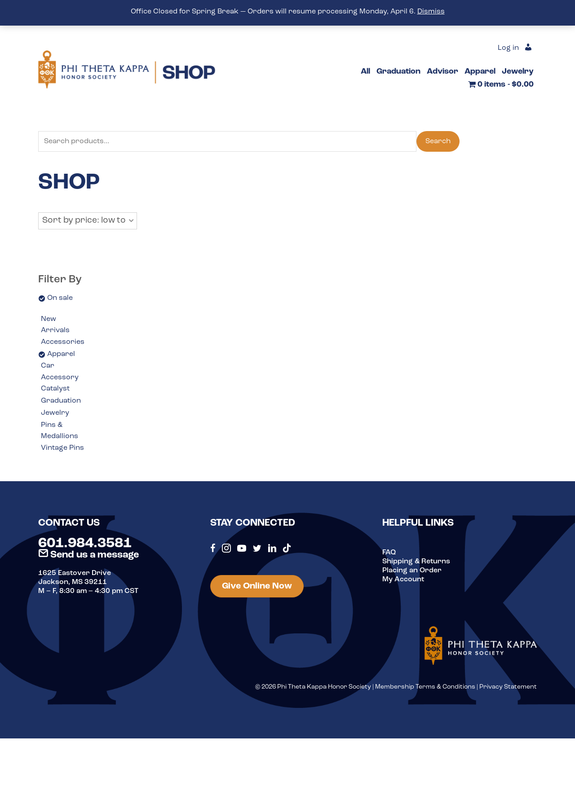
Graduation (61, 400)
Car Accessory (60, 371)
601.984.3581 (85, 543)
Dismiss (431, 11)
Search (438, 141)
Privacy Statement (508, 687)
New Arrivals (55, 325)
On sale (60, 298)
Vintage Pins (62, 448)
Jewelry (55, 413)
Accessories (62, 342)
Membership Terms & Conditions (425, 687)
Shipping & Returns (416, 561)
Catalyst (55, 388)
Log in (508, 48)
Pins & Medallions (59, 431)
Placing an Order (412, 570)
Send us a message (88, 555)
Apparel (61, 354)
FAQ (389, 552)
